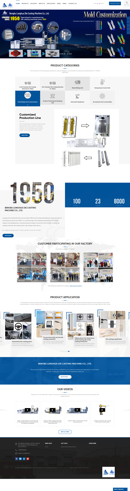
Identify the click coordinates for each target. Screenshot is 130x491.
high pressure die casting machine (69, 452)
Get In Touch (64, 376)
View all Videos (65, 431)
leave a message (118, 489)
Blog (71, 479)
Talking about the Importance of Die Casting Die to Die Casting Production (84, 340)
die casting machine (66, 449)
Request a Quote (115, 3)
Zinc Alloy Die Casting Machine (68, 467)
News (59, 3)
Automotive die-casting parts (22, 341)
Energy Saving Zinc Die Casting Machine (71, 465)
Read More (25, 135)
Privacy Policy (85, 479)
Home (18, 3)
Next (116, 268)
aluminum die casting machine (68, 446)
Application (51, 3)
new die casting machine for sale (69, 459)
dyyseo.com (66, 479)
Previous (13, 268)
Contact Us (72, 3)
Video (64, 3)
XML (80, 479)
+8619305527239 (22, 450)
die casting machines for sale (68, 457)
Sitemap (76, 479)
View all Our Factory (76, 286)
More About (8, 235)
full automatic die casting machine (69, 462)
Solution (33, 3)
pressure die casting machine (68, 470)
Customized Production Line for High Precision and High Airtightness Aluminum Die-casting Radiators (32, 116)
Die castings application (114, 339)
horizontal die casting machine (68, 454)
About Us (42, 3)
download (47, 459)
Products (25, 3)
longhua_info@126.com (24, 453)
